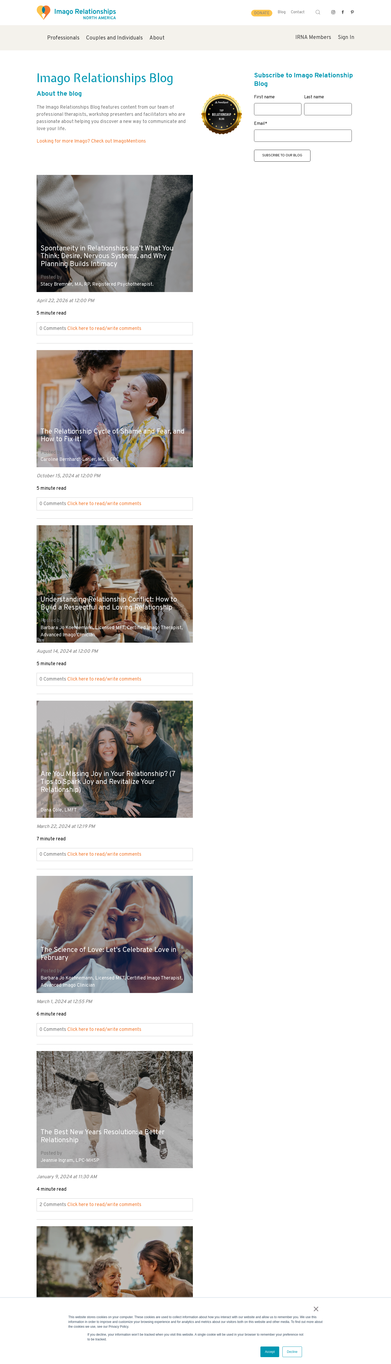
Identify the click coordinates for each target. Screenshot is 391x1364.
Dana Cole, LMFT (217, 452)
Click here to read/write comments (104, 325)
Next (42, 1214)
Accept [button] (270, 1352)
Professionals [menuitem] (63, 38)
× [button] (317, 1309)
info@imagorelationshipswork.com (66, 1296)
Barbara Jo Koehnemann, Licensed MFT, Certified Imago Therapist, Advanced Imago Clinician (112, 448)
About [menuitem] (157, 38)
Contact (298, 12)
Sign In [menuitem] (346, 37)
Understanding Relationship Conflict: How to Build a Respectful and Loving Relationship (109, 416)
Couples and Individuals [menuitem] (114, 38)
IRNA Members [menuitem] (313, 37)
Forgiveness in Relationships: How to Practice (258, 1113)
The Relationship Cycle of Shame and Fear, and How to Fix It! (268, 256)
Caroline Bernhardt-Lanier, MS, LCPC (238, 280)
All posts (46, 1206)
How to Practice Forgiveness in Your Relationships (99, 941)
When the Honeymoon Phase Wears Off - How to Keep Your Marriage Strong (107, 1113)
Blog (282, 12)
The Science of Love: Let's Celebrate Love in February (109, 591)
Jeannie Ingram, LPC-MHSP (228, 623)
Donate (261, 13)
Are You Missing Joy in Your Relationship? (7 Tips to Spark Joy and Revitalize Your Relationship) (261, 423)
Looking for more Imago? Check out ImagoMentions (91, 141)
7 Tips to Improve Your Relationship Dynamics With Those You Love (98, 770)
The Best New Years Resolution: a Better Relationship (265, 598)
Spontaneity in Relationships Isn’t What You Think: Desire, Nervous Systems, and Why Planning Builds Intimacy (111, 252)
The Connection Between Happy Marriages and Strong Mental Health (269, 941)
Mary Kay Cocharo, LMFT (226, 966)
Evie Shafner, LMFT (220, 795)
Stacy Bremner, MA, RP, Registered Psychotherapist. (97, 280)
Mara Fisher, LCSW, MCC (66, 966)
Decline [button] (292, 1352)
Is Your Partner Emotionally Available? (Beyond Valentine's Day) (261, 770)
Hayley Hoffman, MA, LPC (68, 795)
